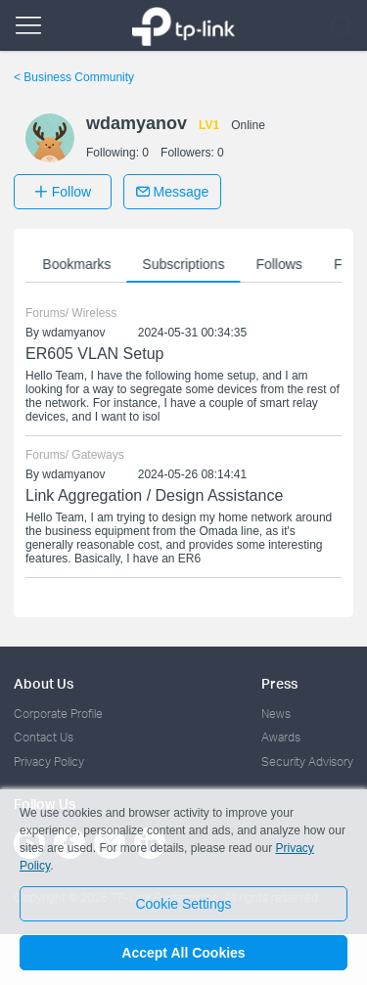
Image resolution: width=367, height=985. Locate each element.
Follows (283, 264)
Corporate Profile (58, 713)
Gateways (97, 455)
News (276, 713)
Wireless (93, 313)
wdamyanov (73, 332)
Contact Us (43, 737)
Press (279, 683)
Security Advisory (307, 761)
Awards (280, 737)
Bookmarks (81, 264)
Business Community (74, 77)
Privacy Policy (49, 761)
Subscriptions (188, 264)
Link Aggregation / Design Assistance (154, 495)
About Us (43, 683)
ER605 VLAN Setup (94, 353)
